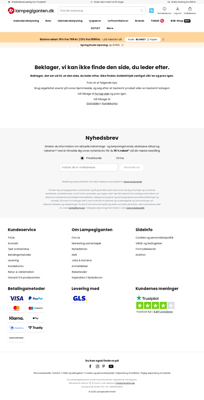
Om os (76, 238)
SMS (74, 255)
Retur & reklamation (21, 272)
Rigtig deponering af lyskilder (156, 373)
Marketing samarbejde (86, 243)
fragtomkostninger (125, 383)
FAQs (11, 238)
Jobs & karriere (82, 260)
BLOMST (142, 39)
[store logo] (31, 10)
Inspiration (78, 277)
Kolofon (141, 255)
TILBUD (157, 21)
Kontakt (13, 243)
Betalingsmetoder (19, 255)
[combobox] (102, 10)
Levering (13, 260)
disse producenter (133, 181)
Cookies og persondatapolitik (155, 238)
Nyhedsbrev (79, 249)
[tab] (38, 253)
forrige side (102, 94)
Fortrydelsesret (146, 249)
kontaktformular (77, 208)
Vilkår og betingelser (149, 243)
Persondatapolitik (42, 373)
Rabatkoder (79, 272)
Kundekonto (110, 103)
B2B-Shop (180, 21)
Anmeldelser (80, 266)
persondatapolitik (135, 208)
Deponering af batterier (127, 373)
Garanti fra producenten (24, 277)
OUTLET (95, 28)
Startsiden (93, 103)
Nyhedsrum (94, 277)
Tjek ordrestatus (18, 249)
